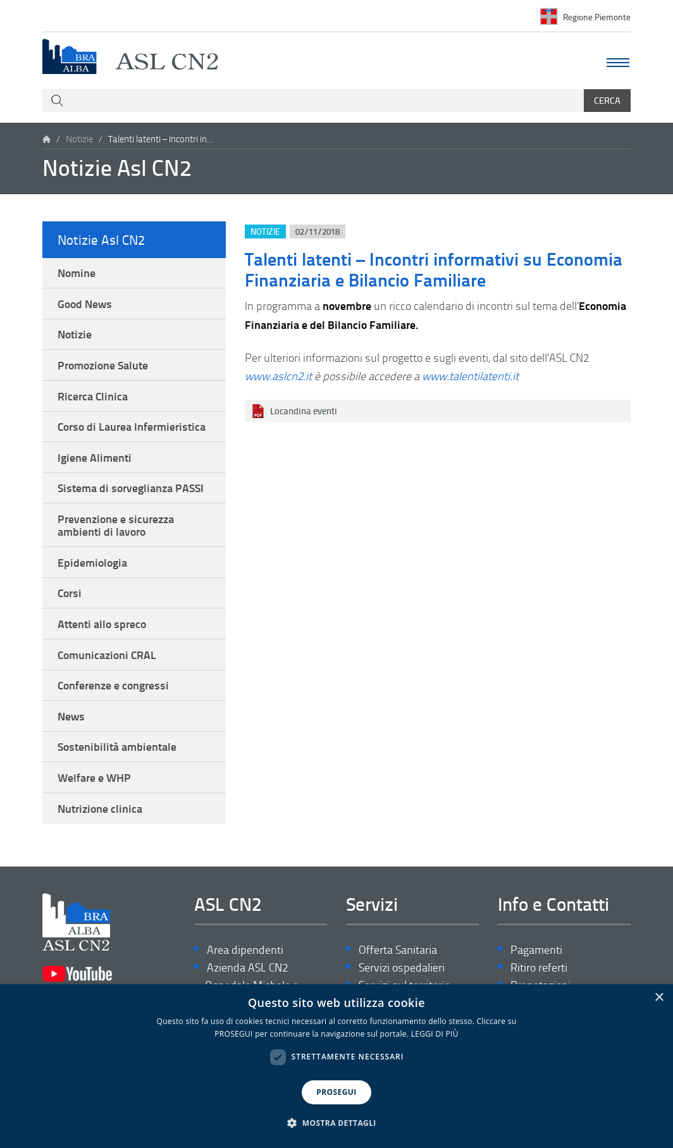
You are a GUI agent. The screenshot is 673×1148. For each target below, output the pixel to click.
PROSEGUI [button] (336, 1092)
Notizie (79, 139)
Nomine (77, 272)
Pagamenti (536, 949)
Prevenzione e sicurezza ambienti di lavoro (116, 525)
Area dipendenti (245, 949)
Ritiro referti (538, 967)
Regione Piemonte (597, 16)
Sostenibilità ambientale (117, 746)
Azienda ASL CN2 (247, 967)
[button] (336, 1123)
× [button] (659, 998)
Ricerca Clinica (93, 396)
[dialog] (336, 1066)
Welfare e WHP (94, 777)
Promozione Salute (103, 365)
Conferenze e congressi (113, 685)
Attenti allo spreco (102, 623)
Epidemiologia (92, 562)
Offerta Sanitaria (398, 949)
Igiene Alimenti (95, 457)
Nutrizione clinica (100, 808)
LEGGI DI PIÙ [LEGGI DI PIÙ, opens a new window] (435, 1033)
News (71, 716)
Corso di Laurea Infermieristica (132, 426)
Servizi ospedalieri (402, 967)
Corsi (70, 592)
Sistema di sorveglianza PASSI (131, 487)
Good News (85, 303)
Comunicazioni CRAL (107, 654)
